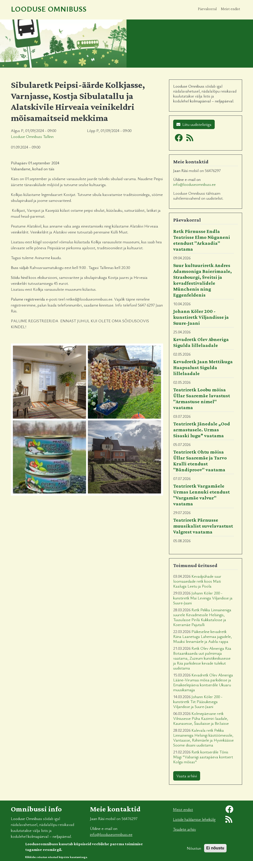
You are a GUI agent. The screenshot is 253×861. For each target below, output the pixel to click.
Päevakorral (207, 9)
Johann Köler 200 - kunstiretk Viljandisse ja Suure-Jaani (201, 317)
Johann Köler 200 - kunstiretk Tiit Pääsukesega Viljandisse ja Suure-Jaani (197, 701)
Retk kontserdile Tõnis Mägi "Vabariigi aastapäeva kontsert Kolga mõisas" (203, 757)
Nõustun (194, 850)
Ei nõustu (215, 850)
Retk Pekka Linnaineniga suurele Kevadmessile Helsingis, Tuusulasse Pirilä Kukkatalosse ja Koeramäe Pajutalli (202, 617)
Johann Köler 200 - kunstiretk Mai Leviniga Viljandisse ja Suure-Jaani (202, 598)
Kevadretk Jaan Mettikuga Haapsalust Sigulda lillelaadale (203, 367)
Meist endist (230, 9)
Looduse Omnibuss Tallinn (32, 136)
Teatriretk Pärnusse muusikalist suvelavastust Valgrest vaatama (203, 526)
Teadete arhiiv (184, 829)
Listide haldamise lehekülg (194, 819)
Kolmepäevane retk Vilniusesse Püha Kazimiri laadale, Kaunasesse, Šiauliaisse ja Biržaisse (201, 718)
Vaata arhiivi (186, 776)
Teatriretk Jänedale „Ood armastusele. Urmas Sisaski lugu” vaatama (201, 429)
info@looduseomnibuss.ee (194, 184)
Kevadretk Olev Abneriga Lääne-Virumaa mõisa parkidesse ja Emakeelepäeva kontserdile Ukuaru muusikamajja (203, 682)
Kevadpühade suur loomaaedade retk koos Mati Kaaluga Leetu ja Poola (197, 581)
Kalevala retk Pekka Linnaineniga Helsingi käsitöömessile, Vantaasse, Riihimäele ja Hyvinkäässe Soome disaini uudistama (203, 737)
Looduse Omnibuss (48, 9)
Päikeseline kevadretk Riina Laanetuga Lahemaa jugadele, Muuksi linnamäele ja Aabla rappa (202, 636)
